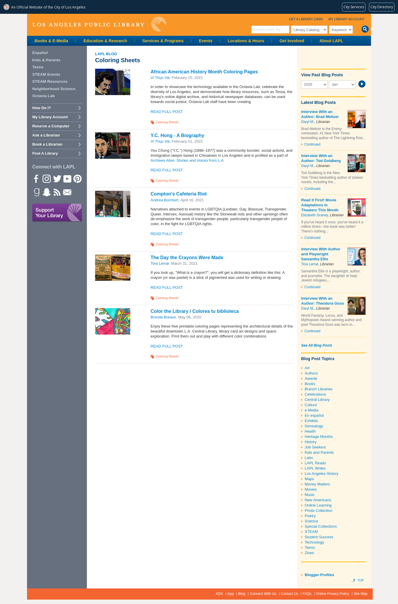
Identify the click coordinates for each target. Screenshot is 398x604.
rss (56, 192)
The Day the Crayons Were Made (187, 257)
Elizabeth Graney (314, 215)
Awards (311, 378)
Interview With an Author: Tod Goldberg (321, 158)
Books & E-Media (51, 40)
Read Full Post (167, 111)
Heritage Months (319, 436)
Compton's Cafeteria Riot (179, 193)
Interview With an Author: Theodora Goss (322, 301)
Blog (241, 594)
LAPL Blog (106, 54)
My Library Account (346, 19)
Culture (311, 405)
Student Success (319, 537)
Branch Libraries (319, 389)
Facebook (36, 178)
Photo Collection (319, 510)
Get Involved (291, 40)
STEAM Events (46, 74)
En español (314, 415)
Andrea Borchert (164, 200)
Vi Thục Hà (160, 77)
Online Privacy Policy (332, 594)
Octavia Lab (43, 96)
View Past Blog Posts (322, 74)
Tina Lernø (160, 263)
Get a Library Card (306, 19)
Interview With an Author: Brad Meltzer (320, 114)
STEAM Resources (50, 81)
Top (360, 580)
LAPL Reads (315, 463)
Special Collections (321, 526)
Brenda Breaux (163, 317)
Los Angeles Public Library (99, 24)
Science (311, 521)
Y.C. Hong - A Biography (177, 135)
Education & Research (105, 40)
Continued (312, 144)
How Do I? (41, 108)
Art (307, 368)
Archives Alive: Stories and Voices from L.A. (188, 160)
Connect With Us (263, 594)
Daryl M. (307, 122)
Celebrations (315, 394)
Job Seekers (315, 447)
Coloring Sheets (167, 122)
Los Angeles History (321, 473)
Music (310, 494)
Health (310, 431)
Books (310, 384)
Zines (309, 553)
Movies (311, 489)
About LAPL (331, 40)
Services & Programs (163, 40)
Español (40, 52)
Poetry (310, 516)
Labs (309, 457)
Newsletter (67, 192)
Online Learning (318, 505)
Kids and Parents (319, 452)
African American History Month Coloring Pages (204, 71)
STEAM (311, 531)
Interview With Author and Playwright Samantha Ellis (320, 254)
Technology (314, 542)
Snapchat (46, 192)
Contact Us (289, 594)
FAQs (307, 594)
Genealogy (314, 426)
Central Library (317, 399)
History (310, 442)
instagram (46, 178)
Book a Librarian (47, 144)
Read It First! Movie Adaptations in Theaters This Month (319, 205)
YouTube (67, 178)
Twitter (56, 178)
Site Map (360, 594)
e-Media (311, 410)
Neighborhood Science (53, 89)
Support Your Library (57, 212)
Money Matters (317, 484)
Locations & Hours (246, 40)
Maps (309, 479)
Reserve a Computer (50, 126)
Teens (310, 547)
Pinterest (77, 178)
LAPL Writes (315, 468)
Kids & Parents (46, 60)
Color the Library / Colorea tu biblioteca (195, 311)
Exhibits (311, 421)
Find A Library (45, 153)
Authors (311, 373)
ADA (219, 594)
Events (206, 40)
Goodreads (36, 192)
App (230, 594)
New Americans (318, 500)
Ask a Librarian (46, 135)
